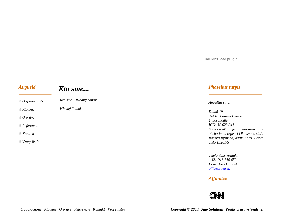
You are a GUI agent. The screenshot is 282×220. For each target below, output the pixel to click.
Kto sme (27, 109)
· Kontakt (98, 209)
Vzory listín (30, 142)
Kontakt (27, 134)
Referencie (29, 125)
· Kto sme (49, 209)
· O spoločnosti (30, 209)
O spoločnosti (32, 101)
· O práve (64, 209)
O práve (27, 117)
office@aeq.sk (219, 168)
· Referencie (81, 209)
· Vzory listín (115, 209)
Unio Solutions (212, 209)
